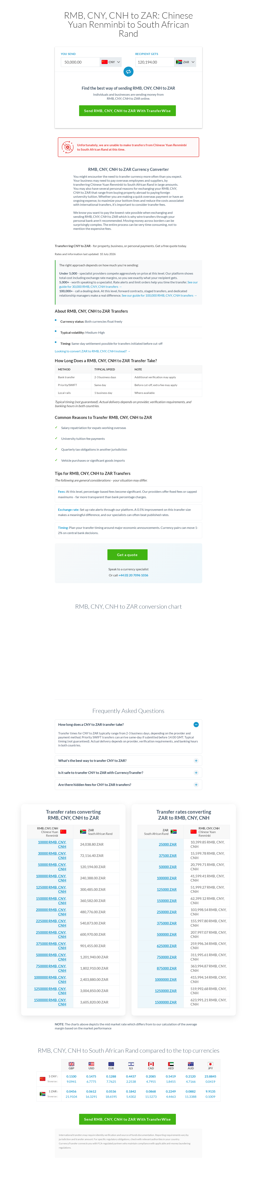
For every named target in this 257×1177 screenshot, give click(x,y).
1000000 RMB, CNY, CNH (50, 979)
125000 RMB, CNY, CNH (51, 889)
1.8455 (171, 1081)
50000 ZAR (168, 867)
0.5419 (171, 1076)
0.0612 (91, 1091)
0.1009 (210, 1096)
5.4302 (131, 1096)
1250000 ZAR (166, 991)
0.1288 (111, 1076)
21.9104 (71, 1096)
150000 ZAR (167, 901)
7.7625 (111, 1081)
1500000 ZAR (166, 1002)
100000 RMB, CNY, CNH (51, 878)
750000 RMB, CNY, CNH (51, 968)
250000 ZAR (167, 912)
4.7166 (191, 1081)
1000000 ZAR (166, 979)
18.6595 (111, 1096)
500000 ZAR (167, 934)
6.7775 (91, 1081)
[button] (127, 554)
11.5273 (151, 1096)
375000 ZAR (167, 923)
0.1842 (131, 1091)
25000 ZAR (168, 844)
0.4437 (131, 1076)
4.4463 (171, 1096)
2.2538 (131, 1081)
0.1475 (91, 1076)
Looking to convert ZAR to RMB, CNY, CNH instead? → (93, 351)
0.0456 (71, 1091)
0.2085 (151, 1076)
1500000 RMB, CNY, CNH (50, 1002)
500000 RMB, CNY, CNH (51, 957)
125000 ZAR (167, 889)
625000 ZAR (167, 946)
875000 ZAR (167, 968)
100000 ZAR (167, 878)
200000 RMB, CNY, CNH (51, 912)
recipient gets (146, 54)
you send (68, 54)
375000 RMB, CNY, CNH (51, 946)
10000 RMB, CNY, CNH (52, 844)
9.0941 (71, 1081)
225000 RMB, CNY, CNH (51, 923)
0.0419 (210, 1081)
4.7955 (151, 1081)
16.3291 (91, 1096)
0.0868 (151, 1091)
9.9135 (210, 1091)
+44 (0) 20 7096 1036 (133, 575)
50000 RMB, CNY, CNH (52, 867)
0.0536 (111, 1091)
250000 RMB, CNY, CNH (51, 934)
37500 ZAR (168, 856)
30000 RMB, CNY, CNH (52, 855)
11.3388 (190, 1096)
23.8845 (210, 1076)
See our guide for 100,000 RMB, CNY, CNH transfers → (159, 295)
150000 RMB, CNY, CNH (51, 900)
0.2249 (171, 1091)
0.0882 (191, 1091)
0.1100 (71, 1076)
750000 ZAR (167, 957)
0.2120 (191, 1076)
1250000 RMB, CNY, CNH (50, 991)
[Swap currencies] (128, 72)
